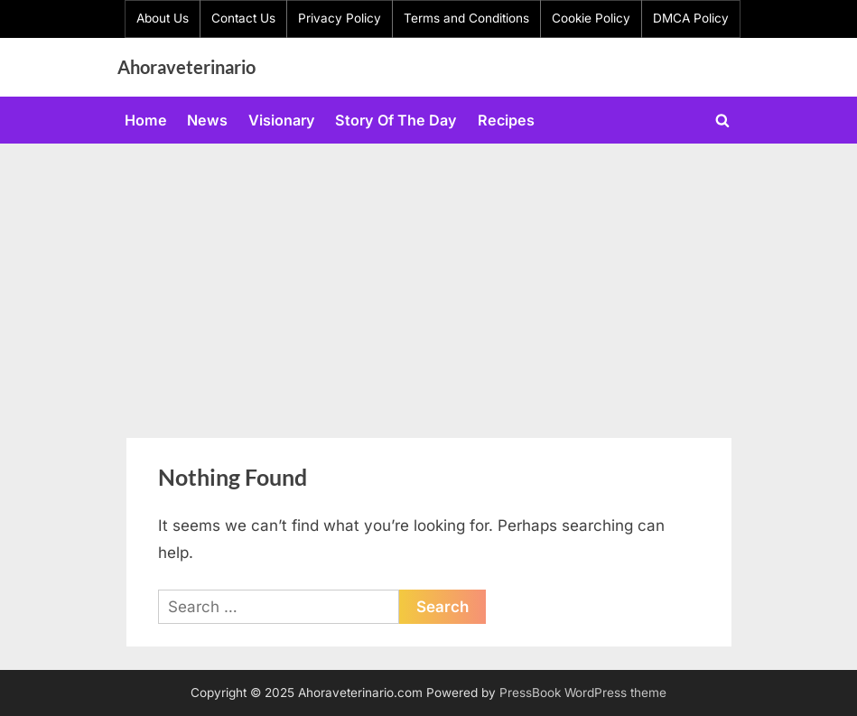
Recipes (506, 120)
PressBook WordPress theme (582, 692)
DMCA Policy (691, 18)
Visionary (281, 120)
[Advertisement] (428, 279)
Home (146, 120)
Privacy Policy (339, 18)
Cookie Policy (591, 18)
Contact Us (243, 18)
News (207, 120)
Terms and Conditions (466, 18)
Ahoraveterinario (186, 67)
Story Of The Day (396, 120)
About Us (162, 18)
